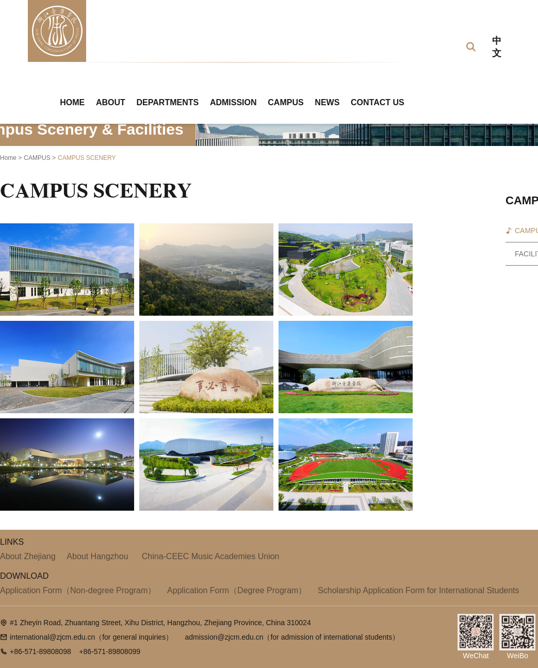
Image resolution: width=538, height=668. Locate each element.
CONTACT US (377, 102)
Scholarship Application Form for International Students (418, 590)
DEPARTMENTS (168, 102)
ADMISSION (233, 102)
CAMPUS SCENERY (87, 157)
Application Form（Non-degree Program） (78, 590)
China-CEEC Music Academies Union (209, 556)
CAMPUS (285, 102)
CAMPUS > (40, 157)
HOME (72, 102)
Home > (11, 157)
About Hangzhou (97, 556)
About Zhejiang (28, 556)
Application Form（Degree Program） (236, 590)
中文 (496, 47)
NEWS (327, 102)
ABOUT (110, 102)
